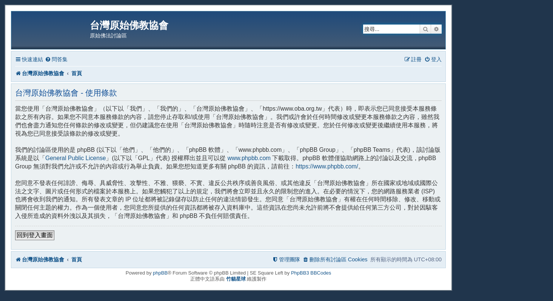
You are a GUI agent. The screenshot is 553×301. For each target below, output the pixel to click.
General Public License (75, 158)
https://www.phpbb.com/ (327, 166)
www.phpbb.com (249, 158)
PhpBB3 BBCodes (311, 273)
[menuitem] (56, 59)
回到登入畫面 (35, 235)
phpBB (160, 273)
